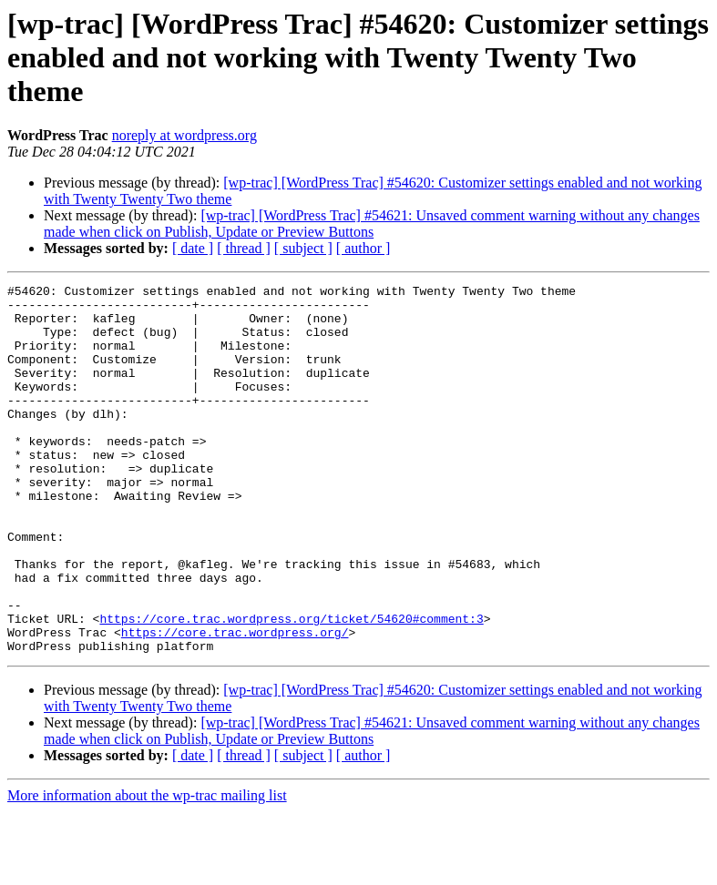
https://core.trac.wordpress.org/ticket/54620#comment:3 (291, 686)
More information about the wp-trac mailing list (147, 869)
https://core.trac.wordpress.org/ (235, 703)
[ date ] (192, 248)
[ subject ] (303, 248)
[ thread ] (244, 248)
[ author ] (363, 248)
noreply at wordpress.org (184, 135)
